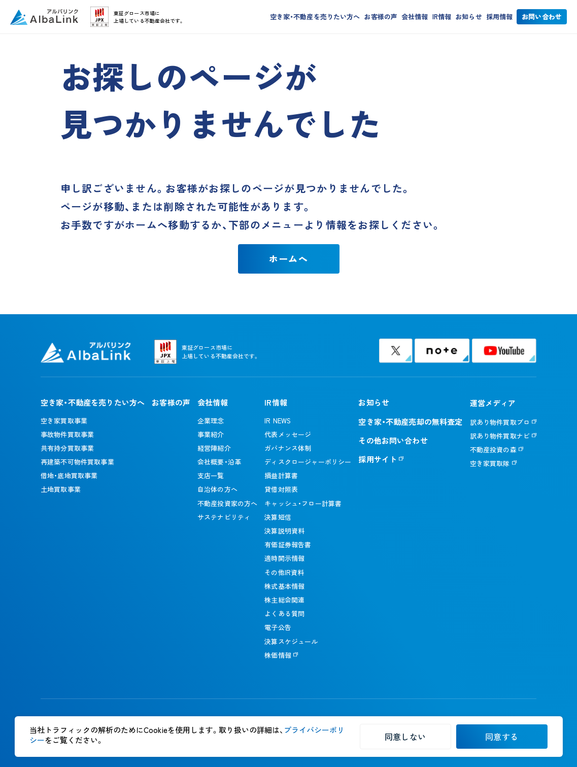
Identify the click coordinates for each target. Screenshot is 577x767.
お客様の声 (380, 18)
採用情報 (499, 18)
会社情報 (414, 18)
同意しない (405, 736)
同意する (501, 736)
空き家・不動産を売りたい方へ (315, 18)
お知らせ (468, 18)
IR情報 (442, 18)
